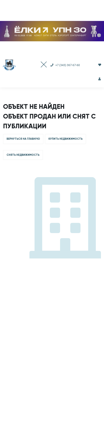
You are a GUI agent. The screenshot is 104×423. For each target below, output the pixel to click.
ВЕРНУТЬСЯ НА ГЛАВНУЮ (23, 139)
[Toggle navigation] (39, 65)
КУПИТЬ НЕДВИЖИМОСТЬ (65, 139)
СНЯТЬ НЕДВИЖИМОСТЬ (23, 155)
